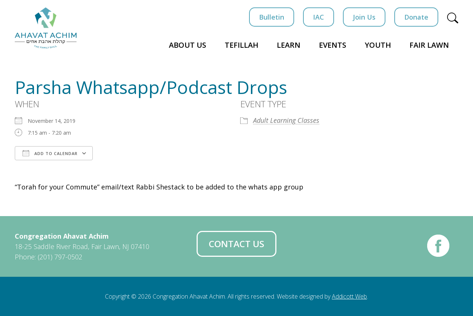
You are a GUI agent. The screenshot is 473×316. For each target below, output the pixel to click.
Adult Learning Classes (286, 120)
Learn (288, 45)
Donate (416, 17)
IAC (318, 17)
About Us (187, 45)
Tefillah (241, 45)
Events (332, 45)
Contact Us (236, 244)
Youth (378, 45)
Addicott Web (349, 296)
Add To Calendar (50, 153)
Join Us (364, 17)
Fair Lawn (429, 45)
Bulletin (271, 17)
